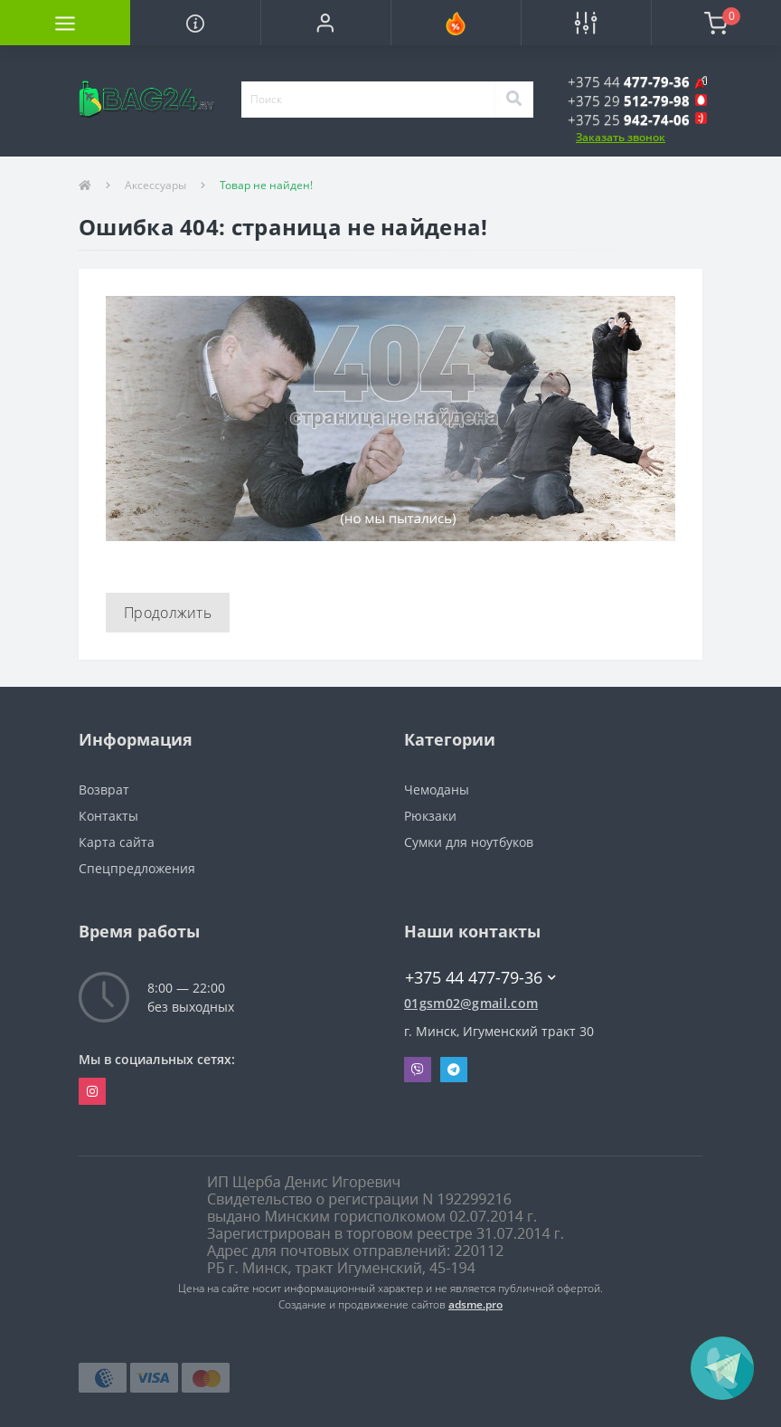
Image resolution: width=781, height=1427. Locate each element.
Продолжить (168, 613)
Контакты (108, 815)
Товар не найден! (266, 185)
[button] (325, 22)
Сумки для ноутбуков (468, 842)
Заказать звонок (620, 137)
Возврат (104, 789)
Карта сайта (117, 842)
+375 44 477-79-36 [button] (480, 977)
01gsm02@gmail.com (471, 1003)
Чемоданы (436, 789)
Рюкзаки (430, 815)
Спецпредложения (137, 868)
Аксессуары (155, 185)
